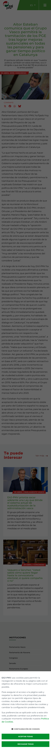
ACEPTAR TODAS (25, 736)
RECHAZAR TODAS (26, 744)
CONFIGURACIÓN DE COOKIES (26, 729)
